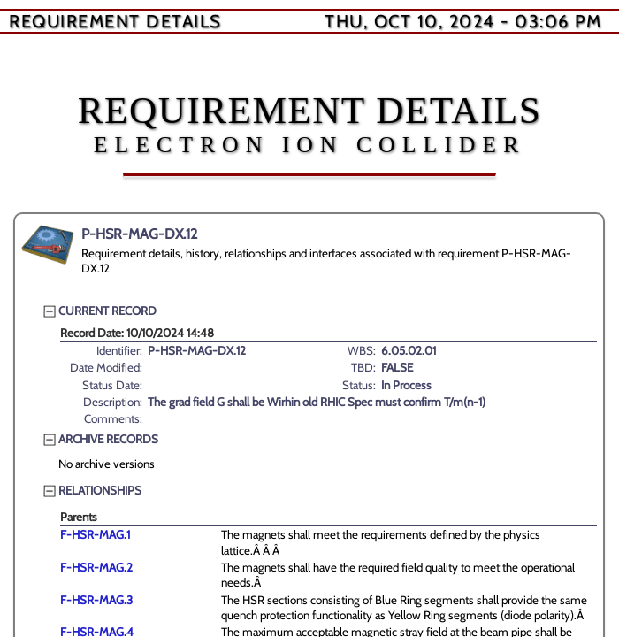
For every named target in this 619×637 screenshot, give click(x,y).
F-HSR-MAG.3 (96, 600)
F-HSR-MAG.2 (96, 567)
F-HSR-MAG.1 (95, 534)
